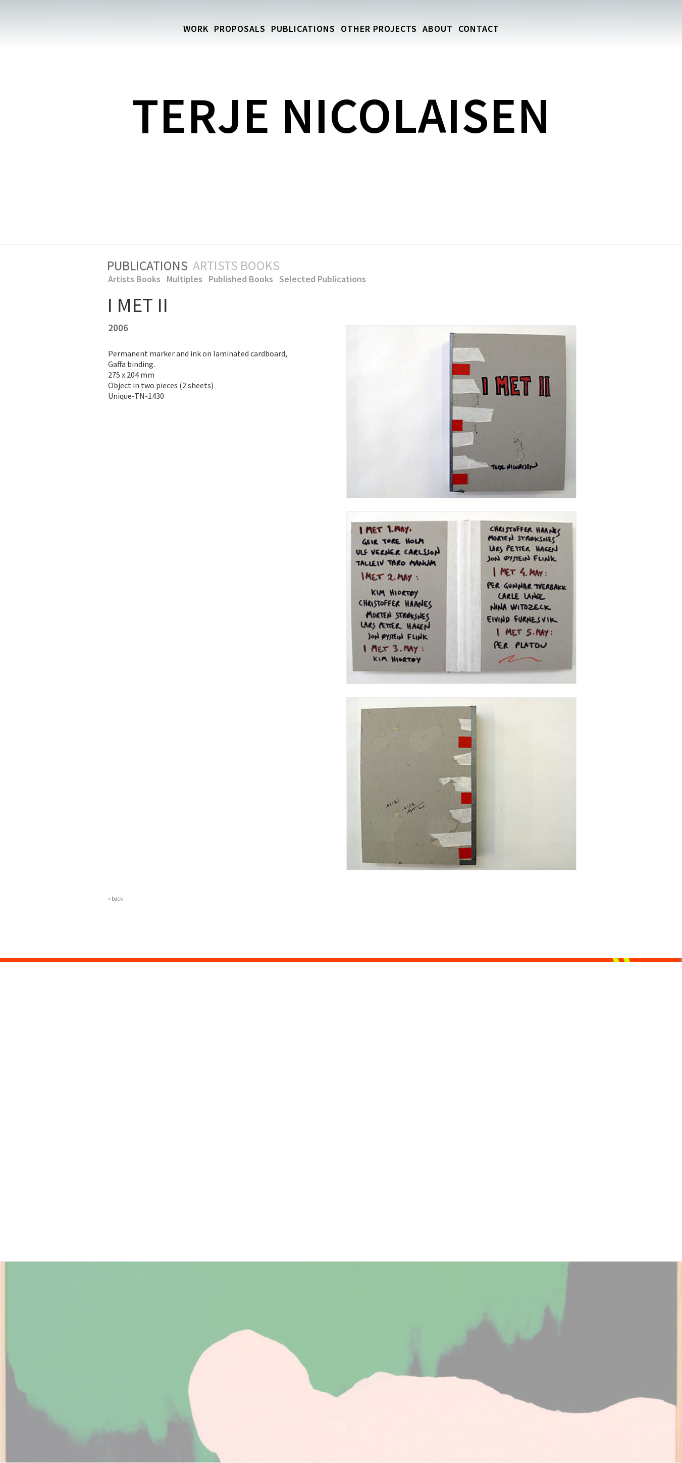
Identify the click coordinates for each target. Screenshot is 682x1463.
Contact (478, 28)
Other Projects (379, 28)
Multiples (184, 279)
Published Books (240, 279)
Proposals (240, 28)
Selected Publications (322, 279)
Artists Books (134, 279)
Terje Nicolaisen (341, 114)
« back (115, 898)
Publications (303, 28)
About (438, 28)
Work (195, 28)
